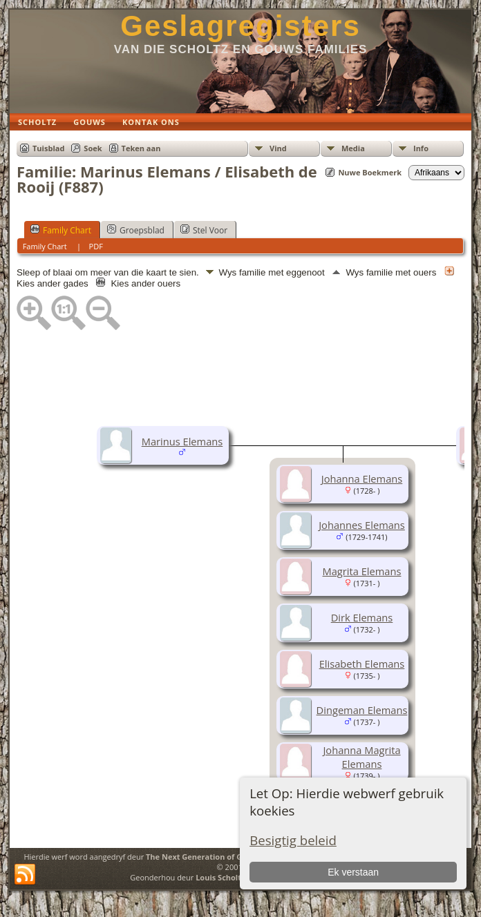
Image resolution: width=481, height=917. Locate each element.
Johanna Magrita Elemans (361, 757)
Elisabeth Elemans (362, 663)
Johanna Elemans (362, 478)
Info (420, 148)
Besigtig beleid (293, 840)
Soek (93, 148)
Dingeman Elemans (362, 710)
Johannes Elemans (362, 525)
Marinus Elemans (182, 441)
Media (353, 148)
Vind (278, 148)
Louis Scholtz (220, 877)
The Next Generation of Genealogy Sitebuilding (234, 856)
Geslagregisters (240, 26)
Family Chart (60, 230)
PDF (96, 246)
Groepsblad (135, 230)
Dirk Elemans (362, 617)
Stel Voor (203, 230)
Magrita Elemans (362, 571)
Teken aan (141, 148)
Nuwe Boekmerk (370, 172)
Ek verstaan (353, 872)
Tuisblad (48, 148)
